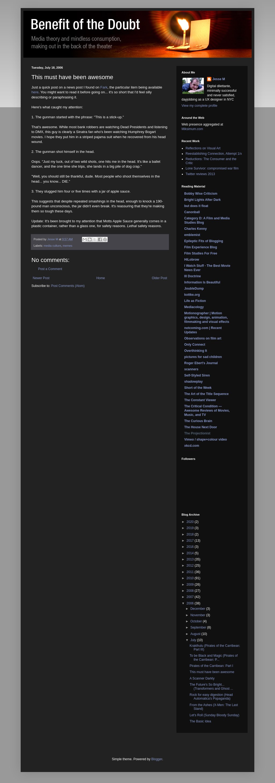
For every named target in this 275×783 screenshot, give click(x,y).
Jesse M (218, 79)
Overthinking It (195, 351)
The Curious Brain (198, 421)
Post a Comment (50, 269)
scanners (191, 369)
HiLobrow (191, 259)
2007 (191, 597)
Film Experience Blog (200, 247)
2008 (191, 591)
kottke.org (192, 295)
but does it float (196, 206)
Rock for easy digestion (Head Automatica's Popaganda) (211, 696)
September (198, 627)
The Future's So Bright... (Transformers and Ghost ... (211, 686)
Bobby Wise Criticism (200, 193)
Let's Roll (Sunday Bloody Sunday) (214, 715)
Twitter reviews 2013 (200, 174)
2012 (191, 565)
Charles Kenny (195, 229)
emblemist (192, 235)
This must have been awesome (212, 672)
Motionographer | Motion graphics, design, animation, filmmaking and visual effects (206, 317)
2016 (191, 547)
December (198, 609)
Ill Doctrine (192, 276)
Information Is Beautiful (202, 282)
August (195, 634)
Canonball (192, 212)
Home (100, 278)
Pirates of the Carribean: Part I (211, 666)
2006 (191, 603)
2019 (191, 528)
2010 (191, 578)
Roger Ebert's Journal (201, 363)
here (34, 92)
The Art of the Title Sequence (206, 394)
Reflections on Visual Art (203, 148)
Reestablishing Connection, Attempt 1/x (214, 154)
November (198, 615)
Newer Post (41, 278)
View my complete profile (199, 106)
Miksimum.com (192, 129)
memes (67, 245)
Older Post (159, 278)
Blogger (156, 759)
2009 (191, 584)
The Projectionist (197, 433)
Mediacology (194, 307)
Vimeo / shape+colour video (205, 439)
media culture (52, 245)
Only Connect (194, 344)
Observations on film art (202, 338)
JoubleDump (194, 288)
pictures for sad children (203, 357)
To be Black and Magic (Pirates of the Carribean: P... (214, 657)
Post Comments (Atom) (68, 286)
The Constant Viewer (200, 400)
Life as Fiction (195, 301)
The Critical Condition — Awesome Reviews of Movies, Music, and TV (207, 410)
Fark (103, 87)
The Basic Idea (200, 721)
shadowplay (193, 381)
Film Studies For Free (200, 253)
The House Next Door (200, 427)
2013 (191, 559)
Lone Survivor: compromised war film (212, 168)
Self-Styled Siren (197, 375)
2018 (191, 534)
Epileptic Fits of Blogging (203, 241)
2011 (191, 572)
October (196, 621)
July (193, 640)
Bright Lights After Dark (202, 200)
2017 (191, 540)
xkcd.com (191, 446)
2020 (191, 522)
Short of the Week (198, 388)
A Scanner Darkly (202, 678)
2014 (191, 553)
